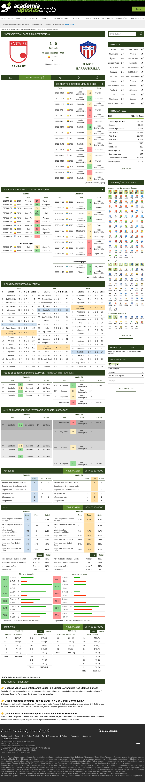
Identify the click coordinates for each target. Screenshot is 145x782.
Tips (76, 18)
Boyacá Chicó (11, 359)
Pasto (28, 222)
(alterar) (111, 353)
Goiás (46, 236)
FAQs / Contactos (43, 748)
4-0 (122, 95)
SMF (16, 744)
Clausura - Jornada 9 (53, 64)
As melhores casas (26, 18)
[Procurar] (140, 34)
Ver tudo (126, 169)
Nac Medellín (11, 306)
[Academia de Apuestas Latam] (127, 743)
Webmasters (30, 746)
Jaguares (45, 233)
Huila (11, 345)
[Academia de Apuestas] (121, 743)
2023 (53, 60)
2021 (71, 133)
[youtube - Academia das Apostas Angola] (110, 737)
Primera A (53, 57)
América (28, 201)
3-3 (90, 178)
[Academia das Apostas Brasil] (110, 743)
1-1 (90, 93)
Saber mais (69, 24)
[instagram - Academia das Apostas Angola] (121, 737)
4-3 (90, 208)
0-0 (90, 104)
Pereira (11, 355)
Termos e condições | (9, 750)
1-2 (37, 236)
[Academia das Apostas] (105, 743)
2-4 (37, 251)
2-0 (90, 110)
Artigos (107, 18)
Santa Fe (18, 66)
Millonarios (28, 251)
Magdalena (28, 208)
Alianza (80, 272)
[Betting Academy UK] (132, 743)
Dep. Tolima (11, 348)
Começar (7, 18)
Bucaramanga (98, 237)
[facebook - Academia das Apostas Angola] (116, 737)
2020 (71, 167)
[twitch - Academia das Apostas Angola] (100, 737)
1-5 (90, 272)
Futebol (80, 757)
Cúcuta (99, 219)
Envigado (46, 205)
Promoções (121, 18)
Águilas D (99, 254)
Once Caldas (11, 328)
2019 (71, 172)
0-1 (90, 116)
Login (138, 9)
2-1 (90, 121)
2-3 (90, 99)
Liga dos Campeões (102, 763)
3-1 (90, 150)
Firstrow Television (119, 773)
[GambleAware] (8, 779)
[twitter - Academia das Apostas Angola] (105, 737)
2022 (71, 99)
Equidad (46, 218)
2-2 (37, 208)
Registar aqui (29, 741)
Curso (45, 18)
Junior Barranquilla (80, 93)
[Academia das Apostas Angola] (100, 743)
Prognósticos (61, 18)
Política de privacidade (27, 750)
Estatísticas (91, 18)
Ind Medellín (46, 225)
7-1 (90, 266)
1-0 (90, 172)
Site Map (4, 744)
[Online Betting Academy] (116, 743)
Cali (46, 213)
